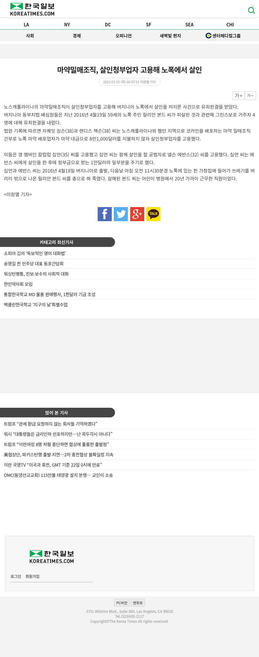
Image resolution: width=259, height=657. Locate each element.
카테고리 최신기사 (57, 242)
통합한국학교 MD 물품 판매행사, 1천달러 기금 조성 (49, 294)
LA (26, 24)
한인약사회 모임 (18, 284)
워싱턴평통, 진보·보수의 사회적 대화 (36, 274)
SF (148, 24)
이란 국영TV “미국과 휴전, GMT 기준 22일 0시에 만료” (53, 465)
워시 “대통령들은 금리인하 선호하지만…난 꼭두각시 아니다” (58, 434)
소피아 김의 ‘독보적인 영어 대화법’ (35, 253)
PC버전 (121, 602)
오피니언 (124, 36)
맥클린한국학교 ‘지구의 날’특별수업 (35, 304)
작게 (250, 95)
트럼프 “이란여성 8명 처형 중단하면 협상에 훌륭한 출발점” (56, 444)
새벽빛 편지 (170, 36)
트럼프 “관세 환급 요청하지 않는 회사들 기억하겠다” (50, 424)
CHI (230, 24)
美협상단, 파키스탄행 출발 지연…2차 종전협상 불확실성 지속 (59, 454)
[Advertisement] (130, 355)
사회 (30, 36)
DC (108, 24)
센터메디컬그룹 (223, 36)
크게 (239, 95)
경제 (77, 36)
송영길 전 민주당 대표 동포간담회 (34, 263)
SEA (189, 24)
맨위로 (138, 602)
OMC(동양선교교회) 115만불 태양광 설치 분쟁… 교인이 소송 (58, 475)
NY (67, 24)
